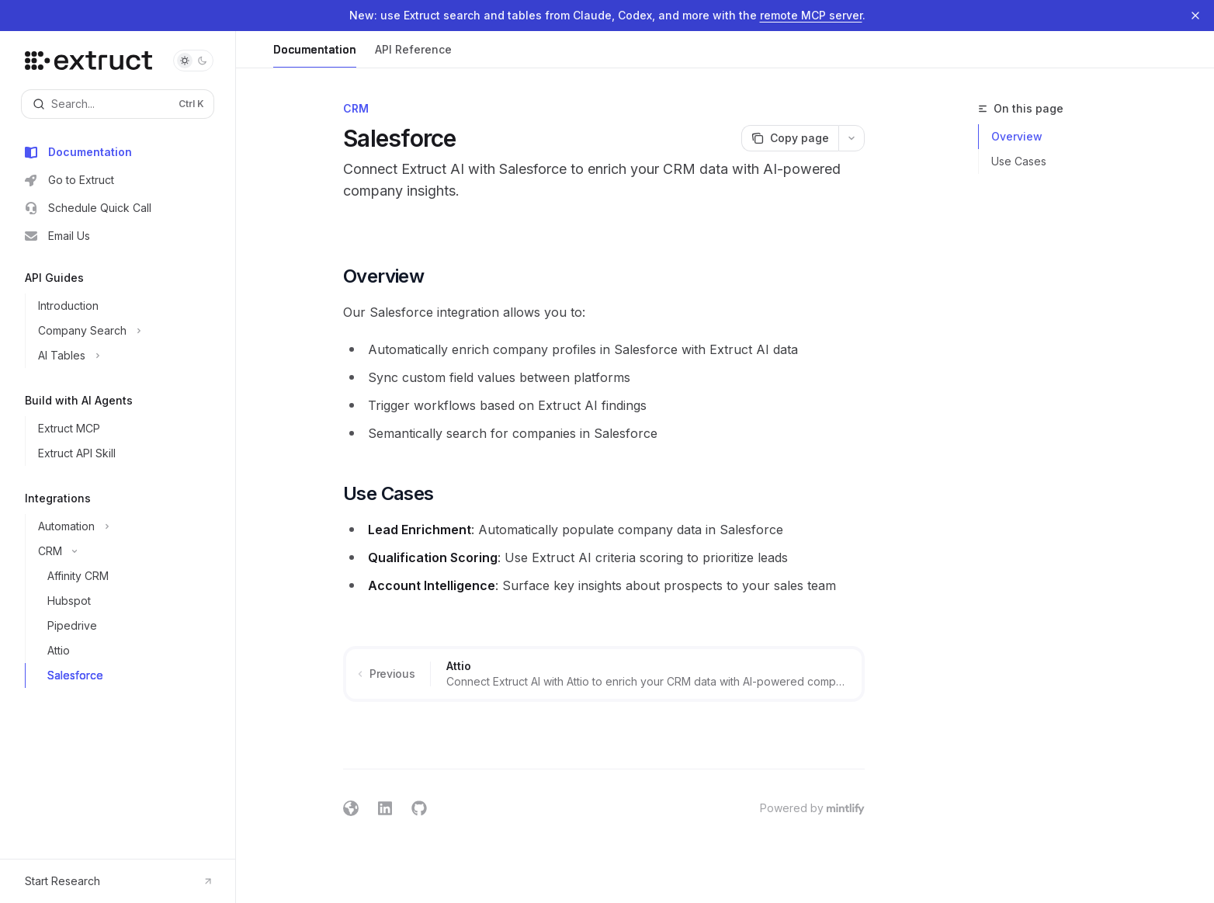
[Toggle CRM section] (124, 551)
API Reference (413, 55)
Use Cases (1018, 161)
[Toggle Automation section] (124, 526)
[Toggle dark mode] (193, 60)
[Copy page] (789, 138)
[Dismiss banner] (1195, 15)
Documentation (314, 55)
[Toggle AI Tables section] (124, 355)
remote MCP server (811, 15)
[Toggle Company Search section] (124, 330)
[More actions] (851, 138)
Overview (1016, 136)
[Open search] (117, 104)
